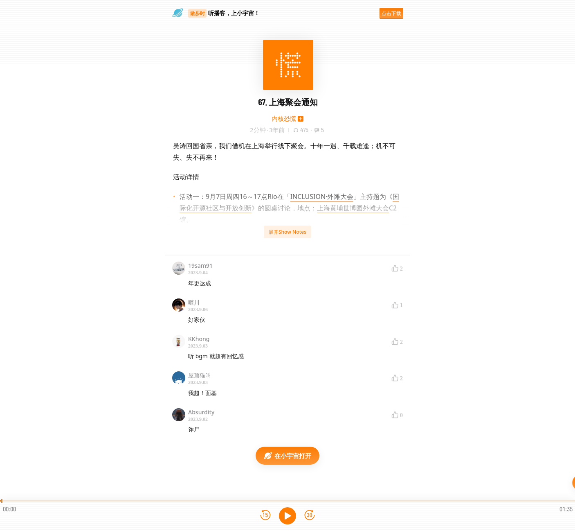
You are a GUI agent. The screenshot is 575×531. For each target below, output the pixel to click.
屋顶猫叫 (199, 375)
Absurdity (201, 412)
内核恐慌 (284, 118)
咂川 (194, 302)
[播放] (287, 515)
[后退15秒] (265, 516)
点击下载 (391, 13)
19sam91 (200, 265)
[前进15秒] (309, 516)
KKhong (199, 339)
